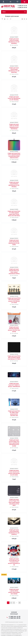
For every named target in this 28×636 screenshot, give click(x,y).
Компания (14, 612)
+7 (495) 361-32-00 (22, 5)
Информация (14, 613)
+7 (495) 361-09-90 (22, 7)
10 (19, 602)
